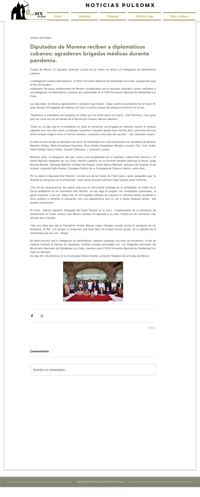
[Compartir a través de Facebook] (32, 316)
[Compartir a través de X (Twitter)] (41, 316)
